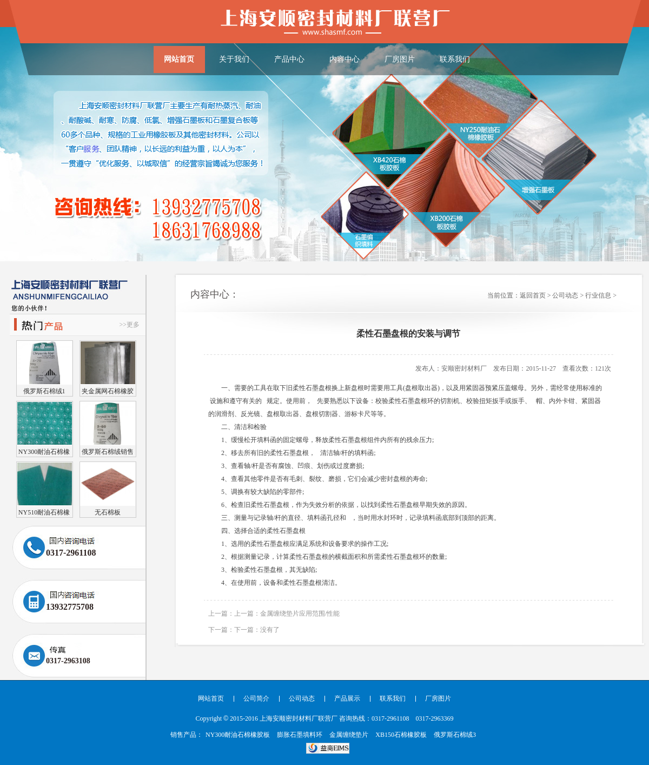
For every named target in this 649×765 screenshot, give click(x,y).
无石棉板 (108, 512)
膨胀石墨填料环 (299, 734)
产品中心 (289, 59)
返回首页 (533, 295)
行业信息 (598, 295)
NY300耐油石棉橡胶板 (44, 451)
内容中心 (344, 59)
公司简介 (256, 698)
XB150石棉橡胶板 (401, 734)
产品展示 (347, 698)
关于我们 (234, 59)
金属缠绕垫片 (348, 734)
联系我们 (455, 59)
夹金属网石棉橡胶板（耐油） (108, 390)
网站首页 (179, 59)
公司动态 (565, 295)
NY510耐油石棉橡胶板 (44, 512)
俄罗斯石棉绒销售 (108, 451)
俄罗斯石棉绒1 (44, 390)
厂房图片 (400, 59)
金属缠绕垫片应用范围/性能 (300, 613)
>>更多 (129, 324)
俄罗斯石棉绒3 (455, 734)
